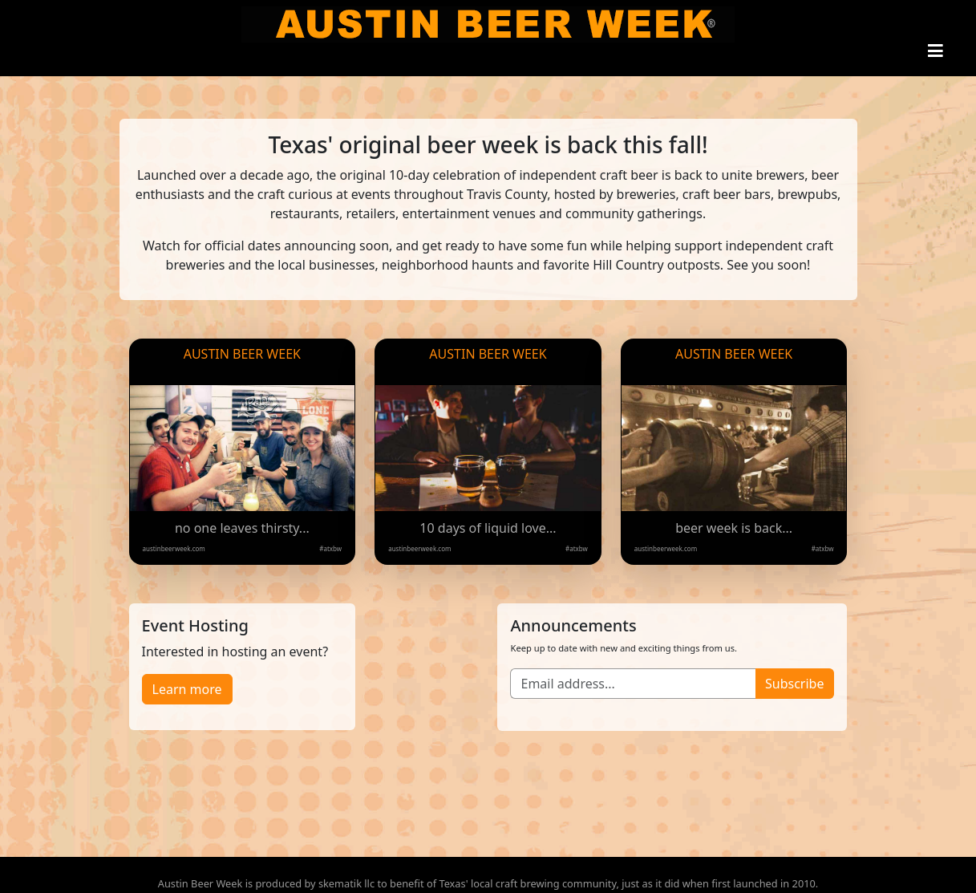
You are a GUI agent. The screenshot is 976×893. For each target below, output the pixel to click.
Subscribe (794, 683)
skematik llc (346, 883)
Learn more (187, 689)
